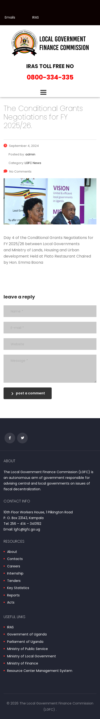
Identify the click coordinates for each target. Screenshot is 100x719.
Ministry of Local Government (31, 656)
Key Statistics (18, 588)
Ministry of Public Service (27, 649)
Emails (10, 17)
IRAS (35, 17)
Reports (13, 595)
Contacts (15, 559)
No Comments (18, 171)
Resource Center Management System (39, 671)
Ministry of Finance (22, 663)
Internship (15, 573)
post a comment (28, 393)
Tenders (14, 581)
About (12, 552)
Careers (13, 566)
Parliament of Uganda (25, 642)
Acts (10, 602)
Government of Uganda (27, 634)
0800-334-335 (50, 77)
